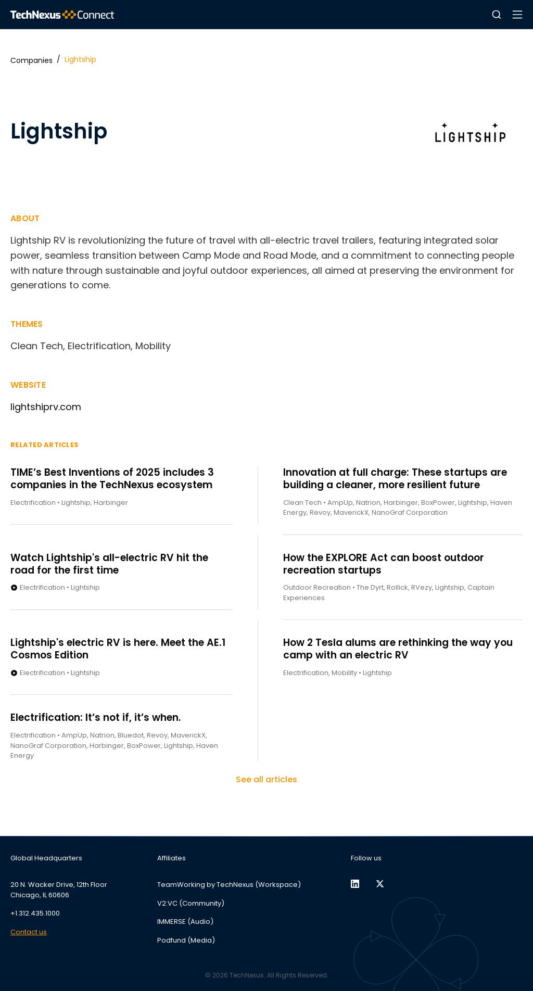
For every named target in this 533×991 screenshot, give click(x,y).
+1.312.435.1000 (35, 913)
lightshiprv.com (45, 406)
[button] (496, 14)
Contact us (28, 932)
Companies (31, 60)
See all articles (266, 779)
